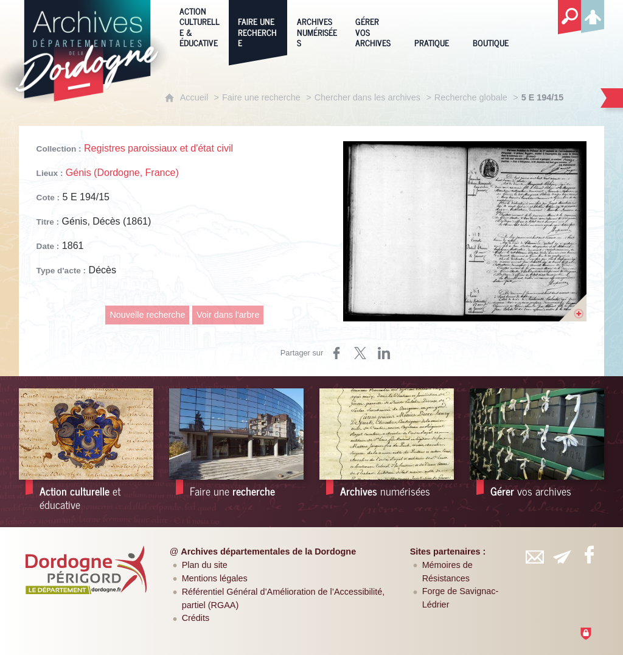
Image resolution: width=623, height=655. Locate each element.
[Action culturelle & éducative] (199, 26)
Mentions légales (215, 578)
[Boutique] (493, 26)
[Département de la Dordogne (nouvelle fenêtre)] (86, 569)
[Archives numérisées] (317, 26)
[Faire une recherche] (258, 26)
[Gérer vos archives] (375, 26)
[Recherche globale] (569, 17)
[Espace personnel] (592, 14)
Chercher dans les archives (367, 97)
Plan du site (205, 565)
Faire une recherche (261, 97)
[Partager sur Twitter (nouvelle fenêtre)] (360, 353)
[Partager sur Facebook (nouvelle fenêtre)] (336, 353)
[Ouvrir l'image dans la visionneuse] (464, 231)
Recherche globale (470, 97)
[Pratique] (434, 26)
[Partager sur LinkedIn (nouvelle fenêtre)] (384, 353)
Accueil (194, 97)
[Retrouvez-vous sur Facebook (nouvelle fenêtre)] (589, 554)
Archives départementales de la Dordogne (268, 551)
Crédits (196, 618)
